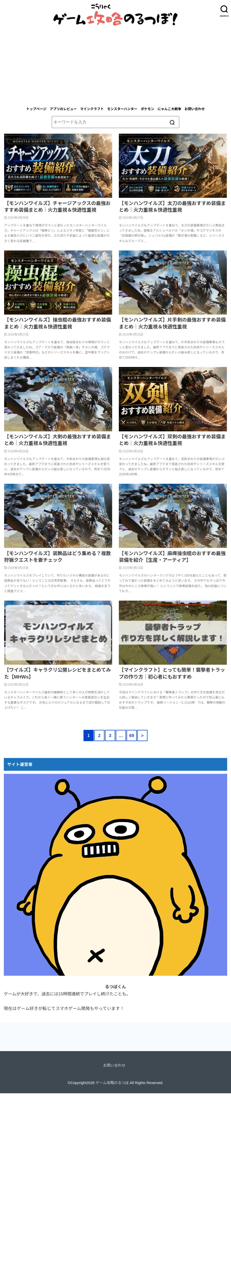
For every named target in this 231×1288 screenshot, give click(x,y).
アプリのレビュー (63, 109)
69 (131, 735)
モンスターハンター (122, 109)
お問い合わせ (195, 109)
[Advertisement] (115, 64)
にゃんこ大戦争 (169, 109)
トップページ (36, 109)
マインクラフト (92, 109)
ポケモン (147, 109)
